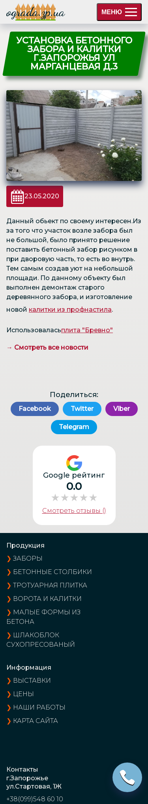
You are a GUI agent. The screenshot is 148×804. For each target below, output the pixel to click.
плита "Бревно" (87, 330)
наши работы (39, 707)
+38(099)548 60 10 (34, 799)
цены (23, 694)
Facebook (35, 408)
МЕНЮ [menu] (119, 12)
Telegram (74, 427)
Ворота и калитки (47, 599)
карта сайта (35, 721)
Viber (121, 408)
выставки (32, 680)
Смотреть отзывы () (74, 510)
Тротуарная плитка (50, 585)
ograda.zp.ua (35, 11)
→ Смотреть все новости (47, 347)
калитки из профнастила (70, 309)
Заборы (28, 558)
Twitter (82, 408)
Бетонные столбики (52, 572)
